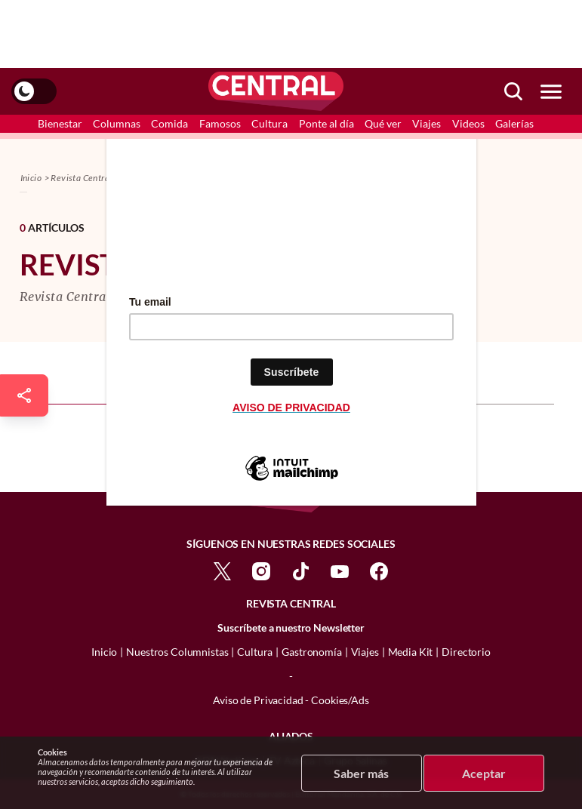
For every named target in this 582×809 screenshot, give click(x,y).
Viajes (426, 123)
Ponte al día (326, 123)
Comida (169, 123)
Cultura (269, 123)
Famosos (220, 123)
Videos (468, 123)
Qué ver (383, 123)
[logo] (275, 91)
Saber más (361, 773)
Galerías (514, 123)
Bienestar (60, 123)
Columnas (116, 123)
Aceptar (484, 773)
